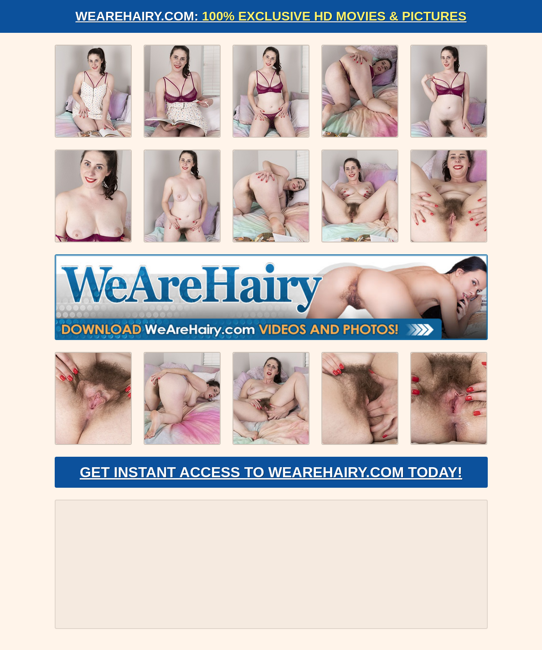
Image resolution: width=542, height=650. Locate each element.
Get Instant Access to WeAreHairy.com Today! (271, 472)
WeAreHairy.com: (271, 16)
